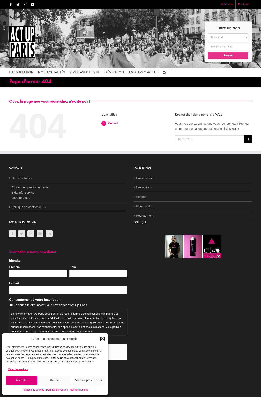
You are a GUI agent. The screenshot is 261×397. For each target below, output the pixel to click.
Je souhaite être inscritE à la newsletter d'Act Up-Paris (50, 305)
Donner (228, 55)
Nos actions (144, 187)
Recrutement (144, 215)
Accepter (22, 380)
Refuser (55, 380)
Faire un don (144, 206)
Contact (113, 123)
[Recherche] (248, 139)
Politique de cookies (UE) (29, 207)
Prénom (14, 267)
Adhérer (141, 196)
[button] (102, 339)
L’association (144, 178)
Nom (72, 267)
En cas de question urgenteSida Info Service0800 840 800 (30, 192)
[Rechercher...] (209, 139)
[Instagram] (30, 233)
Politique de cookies (33, 389)
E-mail (14, 283)
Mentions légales (79, 389)
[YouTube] (40, 233)
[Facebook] (12, 233)
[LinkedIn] (49, 233)
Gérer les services (18, 369)
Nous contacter (22, 178)
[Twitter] (21, 233)
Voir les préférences (88, 380)
